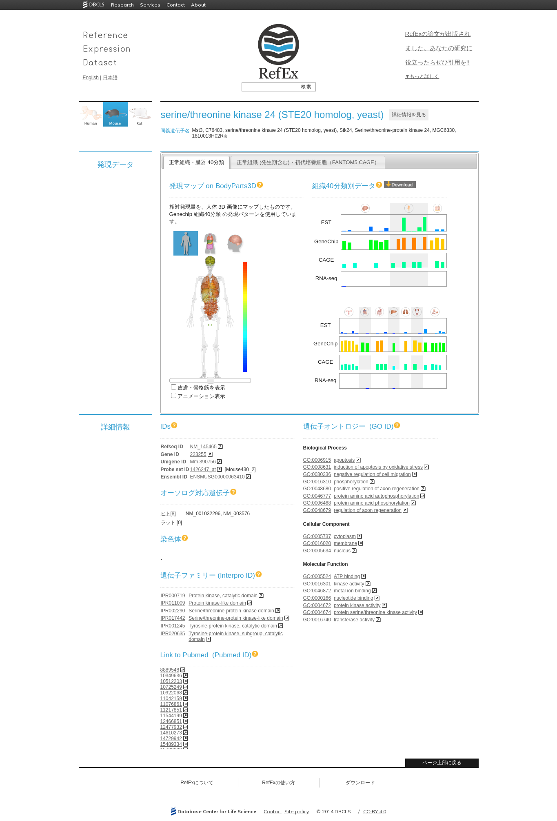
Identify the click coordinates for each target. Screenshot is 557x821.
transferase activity (354, 620)
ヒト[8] (168, 513)
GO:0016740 (317, 620)
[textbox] (269, 86)
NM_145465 (203, 446)
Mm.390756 (203, 462)
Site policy (296, 811)
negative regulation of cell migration (372, 474)
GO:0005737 (317, 536)
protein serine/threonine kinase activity (375, 612)
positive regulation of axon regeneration (376, 489)
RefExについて (196, 782)
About (198, 5)
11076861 (171, 704)
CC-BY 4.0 (374, 811)
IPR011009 (173, 603)
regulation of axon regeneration (368, 510)
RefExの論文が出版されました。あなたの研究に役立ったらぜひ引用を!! (439, 48)
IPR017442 (173, 618)
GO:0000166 (317, 598)
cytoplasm (345, 536)
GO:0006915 (317, 460)
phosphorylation (351, 482)
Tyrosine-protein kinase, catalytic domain (233, 626)
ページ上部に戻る (442, 762)
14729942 (171, 738)
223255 (198, 454)
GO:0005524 (317, 576)
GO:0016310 (317, 482)
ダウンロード (360, 782)
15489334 (171, 744)
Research (122, 5)
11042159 (171, 698)
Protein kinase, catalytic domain (223, 596)
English (91, 77)
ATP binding (347, 576)
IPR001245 (173, 626)
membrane (345, 543)
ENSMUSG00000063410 (217, 477)
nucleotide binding (353, 598)
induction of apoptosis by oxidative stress (378, 467)
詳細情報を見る (409, 115)
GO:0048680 (317, 489)
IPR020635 (173, 633)
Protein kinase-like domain (217, 603)
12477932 (171, 727)
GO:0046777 (317, 496)
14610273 (171, 733)
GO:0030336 (317, 474)
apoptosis (344, 460)
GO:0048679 (317, 510)
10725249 (171, 687)
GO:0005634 (317, 551)
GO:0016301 (317, 584)
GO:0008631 (317, 467)
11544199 (171, 716)
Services (150, 5)
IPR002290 (173, 611)
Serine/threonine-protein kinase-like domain (236, 618)
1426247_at (203, 469)
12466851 (171, 721)
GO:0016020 (317, 543)
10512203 (171, 681)
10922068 (171, 693)
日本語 (110, 77)
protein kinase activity (357, 605)
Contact (175, 5)
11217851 (171, 710)
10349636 (171, 676)
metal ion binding (352, 591)
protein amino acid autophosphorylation (376, 496)
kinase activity (349, 584)
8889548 (170, 670)
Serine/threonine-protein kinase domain (231, 611)
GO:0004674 (317, 612)
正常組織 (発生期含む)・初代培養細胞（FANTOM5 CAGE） (308, 162)
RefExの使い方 (278, 782)
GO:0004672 (317, 605)
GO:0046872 (317, 591)
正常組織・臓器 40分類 (196, 162)
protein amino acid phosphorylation (372, 503)
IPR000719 (173, 596)
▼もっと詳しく (422, 76)
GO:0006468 (317, 503)
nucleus (342, 551)
